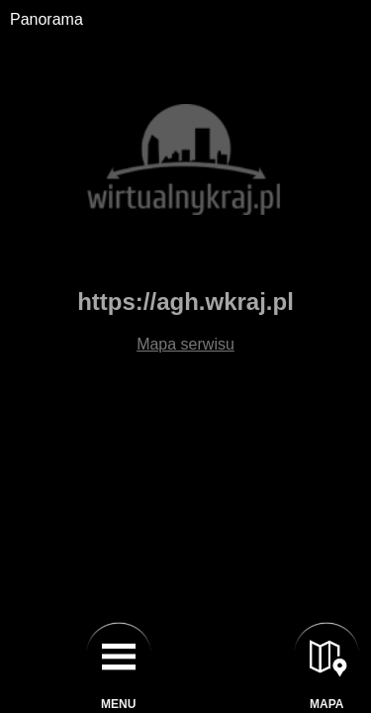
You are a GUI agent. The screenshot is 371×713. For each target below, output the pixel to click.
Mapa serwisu (185, 344)
